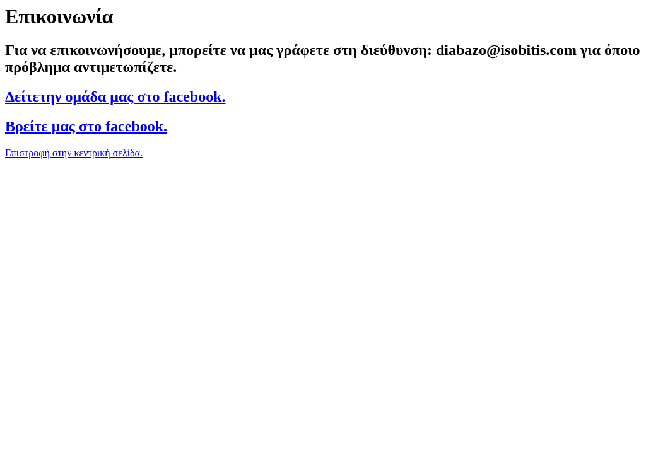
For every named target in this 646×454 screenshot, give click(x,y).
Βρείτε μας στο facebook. (86, 126)
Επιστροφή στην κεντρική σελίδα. (74, 153)
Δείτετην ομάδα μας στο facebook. (115, 96)
